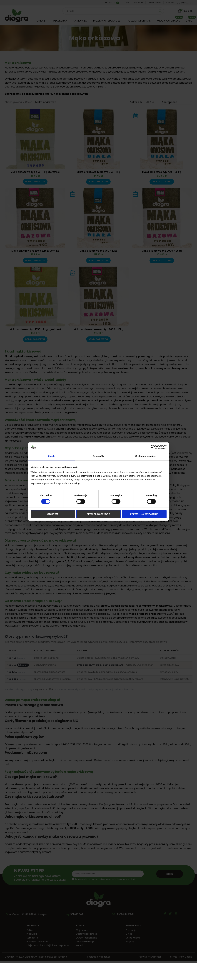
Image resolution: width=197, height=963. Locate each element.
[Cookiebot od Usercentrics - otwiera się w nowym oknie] (153, 447)
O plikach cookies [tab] (145, 456)
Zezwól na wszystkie (144, 514)
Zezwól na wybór (98, 514)
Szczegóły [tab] (98, 456)
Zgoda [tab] (51, 456)
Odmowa (52, 514)
